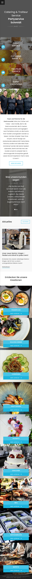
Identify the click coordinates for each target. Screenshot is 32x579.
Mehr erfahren (16, 163)
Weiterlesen (6, 267)
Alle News (25, 222)
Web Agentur (17, 577)
